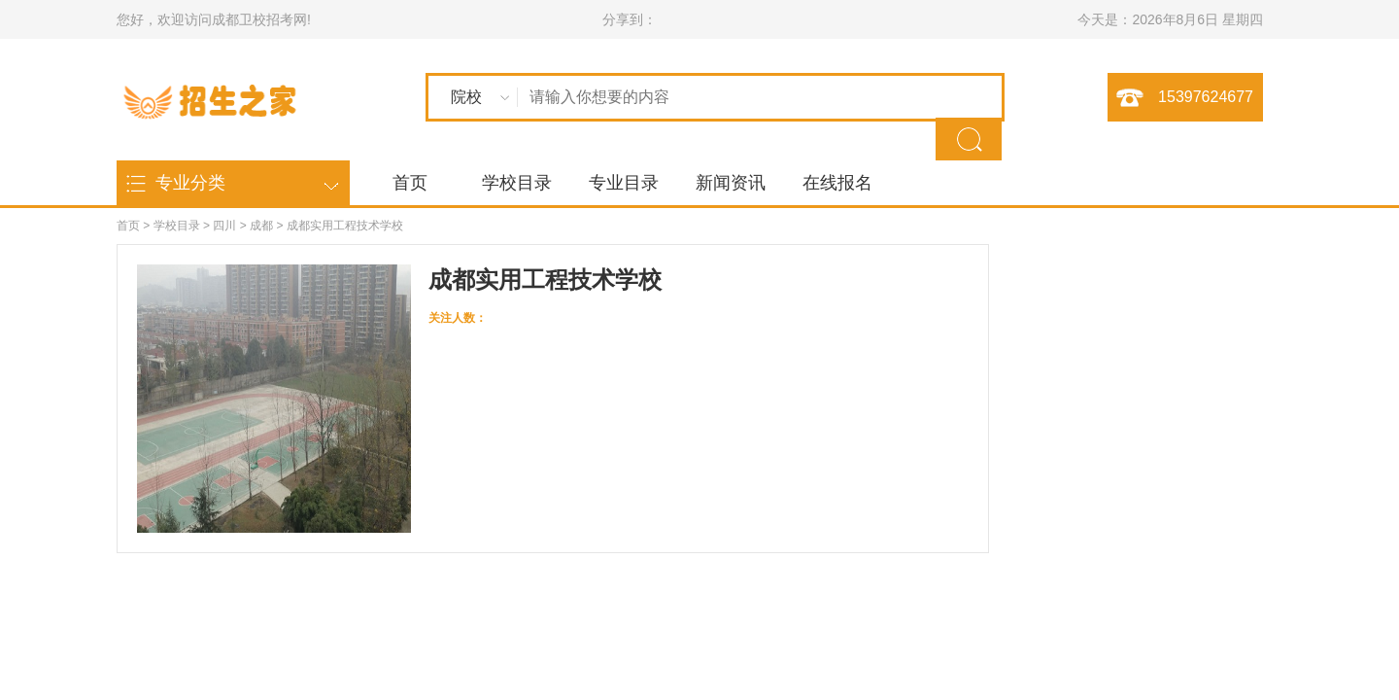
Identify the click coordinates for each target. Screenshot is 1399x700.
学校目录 (517, 182)
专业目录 (624, 182)
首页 (409, 182)
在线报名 (837, 182)
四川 (224, 225)
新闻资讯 (731, 182)
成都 (261, 225)
